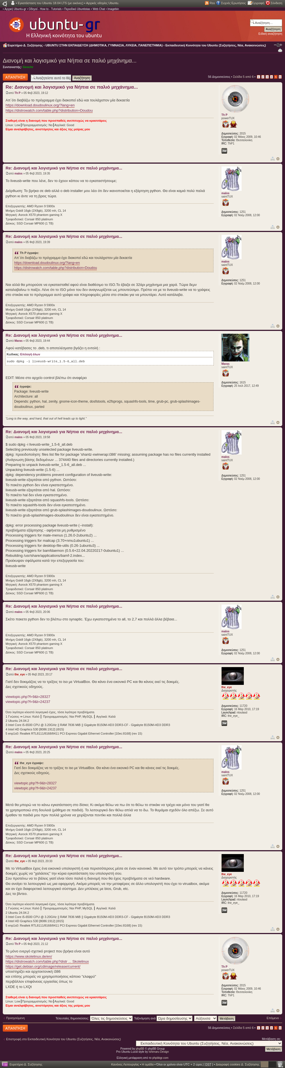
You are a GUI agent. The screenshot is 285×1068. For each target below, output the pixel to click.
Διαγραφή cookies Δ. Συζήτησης (237, 1064)
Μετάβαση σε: (271, 1038)
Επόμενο (273, 1018)
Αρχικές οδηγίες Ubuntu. (102, 3)
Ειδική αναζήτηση (270, 33)
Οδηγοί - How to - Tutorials (45, 9)
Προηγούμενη (15, 1018)
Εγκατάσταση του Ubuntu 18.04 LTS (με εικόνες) (50, 3)
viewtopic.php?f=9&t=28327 (28, 697)
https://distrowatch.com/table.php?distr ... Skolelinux (47, 961)
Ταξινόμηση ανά (163, 1018)
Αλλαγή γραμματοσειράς (278, 45)
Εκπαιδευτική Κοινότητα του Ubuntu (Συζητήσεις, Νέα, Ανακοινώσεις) (215, 45)
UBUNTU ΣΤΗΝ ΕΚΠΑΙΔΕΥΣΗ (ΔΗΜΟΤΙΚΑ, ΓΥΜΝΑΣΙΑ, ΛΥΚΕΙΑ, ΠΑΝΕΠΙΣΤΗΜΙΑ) (104, 45)
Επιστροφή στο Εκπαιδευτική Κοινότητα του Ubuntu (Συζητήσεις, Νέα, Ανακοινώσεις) (63, 1039)
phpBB (140, 1048)
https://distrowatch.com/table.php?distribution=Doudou (49, 110)
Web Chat (99, 9)
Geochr (28, 67)
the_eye (19, 674)
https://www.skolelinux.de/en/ (29, 956)
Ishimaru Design (159, 1051)
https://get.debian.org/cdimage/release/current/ (43, 966)
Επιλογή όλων (30, 354)
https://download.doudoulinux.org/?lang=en (40, 105)
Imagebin (113, 9)
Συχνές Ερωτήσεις (233, 3)
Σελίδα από (243, 76)
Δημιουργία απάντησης (15, 77)
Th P (17, 92)
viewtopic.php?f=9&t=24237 (28, 702)
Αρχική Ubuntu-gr (15, 9)
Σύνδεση (276, 3)
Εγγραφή (258, 3)
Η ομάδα (148, 1064)
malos (18, 173)
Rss (212, 3)
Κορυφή (277, 158)
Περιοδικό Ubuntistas (77, 9)
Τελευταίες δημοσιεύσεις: (94, 1018)
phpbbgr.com (160, 1057)
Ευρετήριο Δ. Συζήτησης (25, 45)
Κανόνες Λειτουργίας (125, 1064)
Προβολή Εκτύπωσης (280, 50)
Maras (18, 340)
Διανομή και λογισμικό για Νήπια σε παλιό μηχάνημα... (70, 61)
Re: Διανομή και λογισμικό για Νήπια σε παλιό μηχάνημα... (72, 87)
